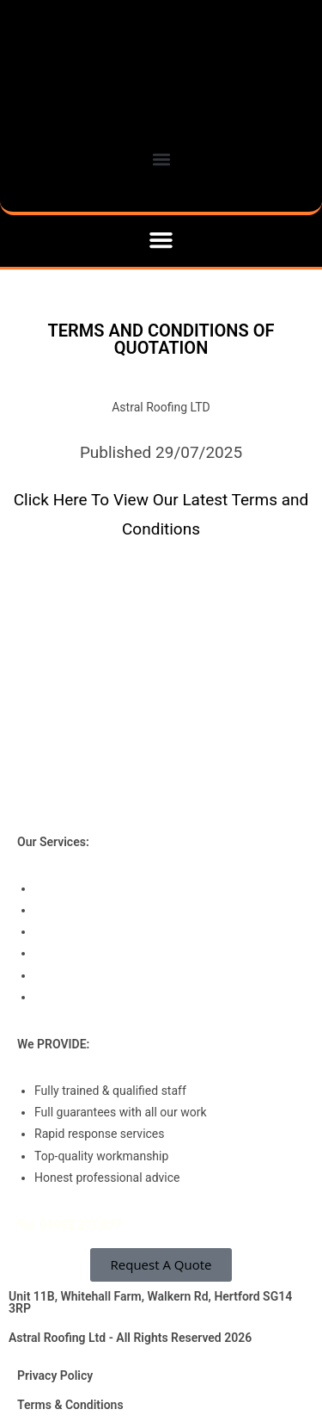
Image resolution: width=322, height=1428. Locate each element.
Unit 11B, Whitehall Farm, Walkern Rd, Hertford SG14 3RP (150, 1302)
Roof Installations (81, 888)
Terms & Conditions (70, 1405)
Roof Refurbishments (91, 910)
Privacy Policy (55, 1375)
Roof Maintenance (83, 953)
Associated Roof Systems (103, 975)
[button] (161, 240)
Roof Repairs (68, 931)
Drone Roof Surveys (86, 997)
